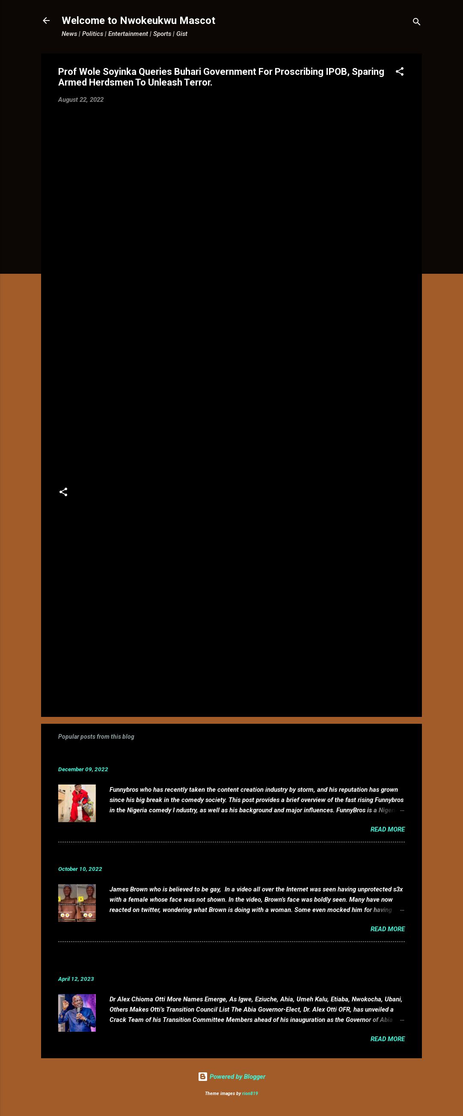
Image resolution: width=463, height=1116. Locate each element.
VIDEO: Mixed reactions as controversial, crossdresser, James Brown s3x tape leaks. (207, 855)
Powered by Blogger (231, 1076)
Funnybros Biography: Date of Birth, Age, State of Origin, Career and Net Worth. (198, 756)
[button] (400, 73)
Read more (388, 829)
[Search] (417, 23)
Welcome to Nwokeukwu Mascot (138, 21)
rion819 (250, 1093)
